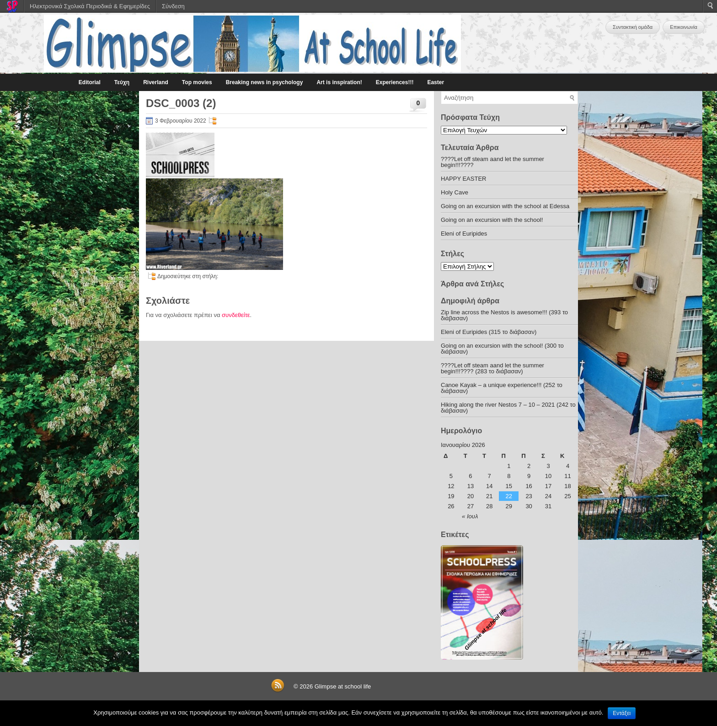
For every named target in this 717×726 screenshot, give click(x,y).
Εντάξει (622, 713)
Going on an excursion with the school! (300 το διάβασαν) (502, 348)
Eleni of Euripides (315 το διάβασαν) (488, 331)
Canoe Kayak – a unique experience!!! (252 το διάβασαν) (501, 388)
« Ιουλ (470, 516)
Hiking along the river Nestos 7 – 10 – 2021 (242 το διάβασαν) (508, 407)
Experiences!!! (395, 82)
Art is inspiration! (339, 82)
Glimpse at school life (343, 686)
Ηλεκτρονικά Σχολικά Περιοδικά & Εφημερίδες (90, 6)
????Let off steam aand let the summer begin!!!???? (492, 162)
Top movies (197, 82)
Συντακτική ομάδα (633, 27)
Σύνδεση (173, 6)
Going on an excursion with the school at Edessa (505, 206)
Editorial (90, 82)
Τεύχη (121, 82)
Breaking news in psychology (264, 82)
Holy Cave (454, 192)
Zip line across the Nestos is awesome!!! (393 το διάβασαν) (504, 315)
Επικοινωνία (683, 27)
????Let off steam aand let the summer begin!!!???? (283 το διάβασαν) (492, 368)
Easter (435, 82)
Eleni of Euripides (464, 233)
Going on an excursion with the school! (492, 219)
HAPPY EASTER (463, 178)
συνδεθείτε (236, 315)
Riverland (155, 82)
